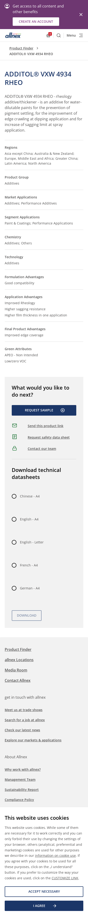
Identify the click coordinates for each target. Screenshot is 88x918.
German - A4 (30, 588)
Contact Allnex (18, 680)
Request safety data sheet (49, 437)
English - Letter (32, 542)
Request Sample (45, 410)
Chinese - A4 (30, 496)
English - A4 (29, 519)
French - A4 (29, 565)
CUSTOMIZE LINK (65, 878)
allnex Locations (19, 659)
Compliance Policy (19, 799)
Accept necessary (44, 891)
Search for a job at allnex (25, 720)
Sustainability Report (22, 789)
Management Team (20, 779)
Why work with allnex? (23, 769)
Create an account (36, 21)
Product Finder (21, 48)
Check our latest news (22, 730)
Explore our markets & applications (33, 740)
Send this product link (45, 426)
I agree (45, 905)
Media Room (16, 670)
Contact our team (42, 448)
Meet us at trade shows (23, 710)
